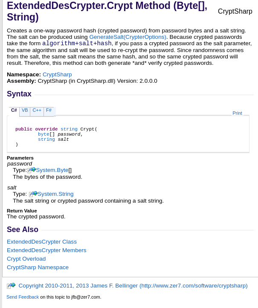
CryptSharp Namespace (38, 273)
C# (14, 111)
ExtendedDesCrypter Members (47, 256)
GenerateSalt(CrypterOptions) (127, 37)
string (69, 131)
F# (49, 111)
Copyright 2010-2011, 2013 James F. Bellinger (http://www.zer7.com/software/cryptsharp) (127, 292)
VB (25, 111)
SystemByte (52, 176)
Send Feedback (22, 303)
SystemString (56, 200)
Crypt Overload (26, 265)
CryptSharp (57, 76)
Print (237, 114)
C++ (36, 111)
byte (43, 137)
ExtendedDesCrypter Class (42, 248)
